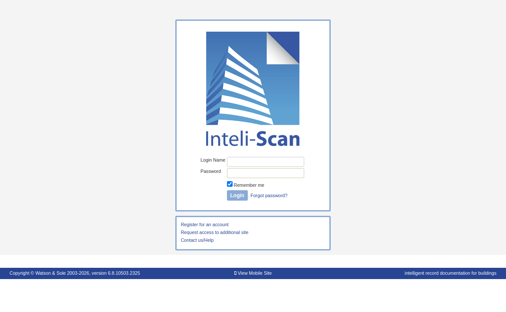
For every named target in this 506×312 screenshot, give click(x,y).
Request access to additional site (215, 232)
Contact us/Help (197, 240)
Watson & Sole (50, 273)
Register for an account (205, 224)
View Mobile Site (253, 273)
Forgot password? (268, 195)
